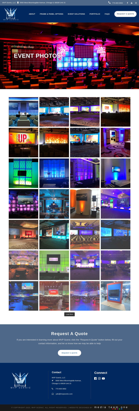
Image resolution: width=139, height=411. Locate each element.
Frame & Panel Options (51, 14)
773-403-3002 (117, 3)
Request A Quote (125, 14)
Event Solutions (76, 14)
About (32, 14)
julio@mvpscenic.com (64, 394)
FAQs (107, 14)
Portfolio (95, 14)
